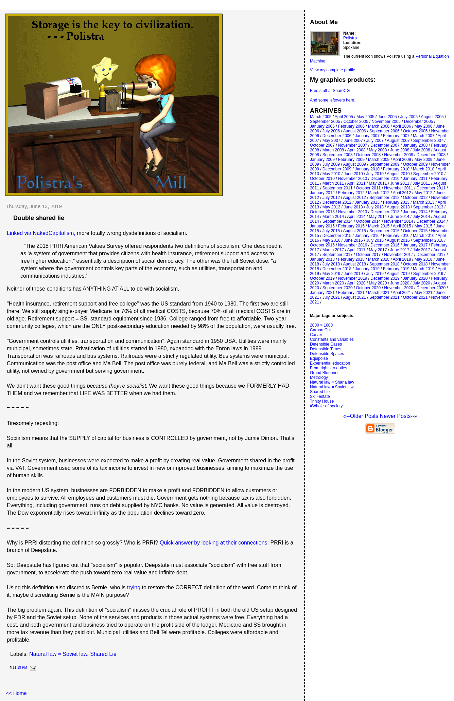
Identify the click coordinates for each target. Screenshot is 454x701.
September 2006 (384, 131)
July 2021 (331, 297)
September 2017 (337, 254)
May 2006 (424, 126)
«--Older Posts (361, 416)
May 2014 (378, 216)
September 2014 (337, 221)
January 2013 (367, 202)
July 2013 (375, 207)
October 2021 (415, 297)
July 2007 (375, 140)
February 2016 (396, 235)
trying (133, 587)
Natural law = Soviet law (58, 654)
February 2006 (351, 126)
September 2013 (428, 207)
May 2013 (331, 207)
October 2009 (415, 164)
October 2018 (415, 264)
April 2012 (402, 192)
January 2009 (322, 159)
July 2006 (331, 131)
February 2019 (396, 268)
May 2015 (424, 226)
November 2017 (398, 254)
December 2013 (384, 211)
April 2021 (402, 292)
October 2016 (322, 245)
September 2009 (384, 164)
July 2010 (375, 173)
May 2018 (424, 259)
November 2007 (352, 145)
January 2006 (322, 126)
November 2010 (352, 178)
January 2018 (322, 259)
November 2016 (352, 245)
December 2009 (336, 169)
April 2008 (356, 150)
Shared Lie (103, 654)
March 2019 (423, 268)
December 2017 (431, 254)
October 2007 (322, 145)
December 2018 (336, 268)
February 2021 (351, 292)
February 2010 (396, 169)
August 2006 (354, 131)
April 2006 (402, 126)
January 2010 (367, 169)
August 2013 (398, 207)
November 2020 (398, 287)
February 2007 (396, 135)
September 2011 (337, 188)
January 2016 (367, 235)
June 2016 (353, 240)
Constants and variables (332, 339)
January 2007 (367, 135)
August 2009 (354, 164)
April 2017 (356, 249)
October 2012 (415, 197)
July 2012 (331, 197)
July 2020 (421, 283)
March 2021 (378, 292)
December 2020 (431, 287)
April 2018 (402, 259)
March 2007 (423, 135)
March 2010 (423, 169)
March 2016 (423, 235)
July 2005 (409, 116)
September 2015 (384, 230)
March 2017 (333, 249)
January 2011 (415, 178)
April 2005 (344, 116)
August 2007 (398, 140)
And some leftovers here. (332, 100)
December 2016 (384, 245)
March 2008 (333, 150)
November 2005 (386, 121)
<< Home (16, 693)
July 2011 (421, 183)
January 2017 (415, 245)
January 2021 (322, 292)
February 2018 (351, 259)
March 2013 (423, 202)
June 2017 (399, 249)
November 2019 (352, 278)
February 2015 (351, 226)
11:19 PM (20, 667)
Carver (316, 334)
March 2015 (378, 226)
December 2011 (431, 188)
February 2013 (396, 202)
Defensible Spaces (327, 353)
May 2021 (424, 292)
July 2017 (421, 249)
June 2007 (353, 140)
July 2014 (421, 216)
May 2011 (378, 183)
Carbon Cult (321, 330)
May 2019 (331, 273)
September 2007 (428, 140)
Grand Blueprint (324, 372)
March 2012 (378, 192)
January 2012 (322, 192)
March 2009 (378, 159)
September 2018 (384, 264)
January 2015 (322, 226)
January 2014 (415, 211)
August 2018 (354, 264)
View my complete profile (332, 70)
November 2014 (398, 221)
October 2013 (322, 211)
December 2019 (384, 278)
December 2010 (384, 178)
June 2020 (399, 283)
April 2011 (356, 183)
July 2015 (331, 230)
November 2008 (398, 154)
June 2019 (353, 273)
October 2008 (368, 154)
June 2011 (399, 183)
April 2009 (402, 159)
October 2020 (368, 287)
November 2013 (352, 211)
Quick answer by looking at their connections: (214, 543)
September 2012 (384, 197)
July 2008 (421, 150)
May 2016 (331, 240)
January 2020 (415, 278)
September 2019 (428, 273)
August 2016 (398, 240)
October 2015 (415, 230)
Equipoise (319, 358)
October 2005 (356, 121)
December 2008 (431, 154)
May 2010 (331, 173)
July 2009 (331, 164)
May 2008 (378, 150)
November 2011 (398, 188)
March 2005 (320, 116)
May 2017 (378, 249)
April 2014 (356, 216)
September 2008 (337, 154)
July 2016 (375, 240)
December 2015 (336, 235)
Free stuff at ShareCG (330, 90)
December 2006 (336, 135)
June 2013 (353, 207)
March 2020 (333, 283)
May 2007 (331, 140)
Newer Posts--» (398, 416)
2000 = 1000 (321, 325)
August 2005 (432, 116)
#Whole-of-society (326, 406)
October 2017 (368, 254)
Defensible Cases (326, 344)
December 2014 (431, 221)
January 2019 (367, 268)
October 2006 (415, 131)
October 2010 (322, 178)
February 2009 (351, 159)
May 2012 (424, 192)
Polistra (350, 38)
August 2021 (354, 297)
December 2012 (336, 202)
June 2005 (387, 116)
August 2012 (354, 197)
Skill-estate (320, 396)
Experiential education (330, 363)
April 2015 (402, 226)
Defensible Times (325, 349)
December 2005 (418, 121)
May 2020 (378, 283)
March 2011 (333, 183)
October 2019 (322, 278)
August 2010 (398, 173)
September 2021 (384, 297)
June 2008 (399, 150)
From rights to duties (328, 368)
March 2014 (333, 216)
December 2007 (384, 145)
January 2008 (415, 145)
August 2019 (398, 273)
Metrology (319, 377)
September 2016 (428, 240)
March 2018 (378, 259)
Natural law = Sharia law (332, 382)
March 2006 (378, 126)
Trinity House (322, 401)
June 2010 (353, 173)
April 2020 (356, 283)
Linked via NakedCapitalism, (41, 233)
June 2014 (399, 216)
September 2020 (337, 287)
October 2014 (368, 221)
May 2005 (365, 116)
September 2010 (428, 173)
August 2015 (354, 230)
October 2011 (368, 188)
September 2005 (325, 121)
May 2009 (424, 159)
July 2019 (375, 273)
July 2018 (331, 264)
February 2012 (351, 192)
